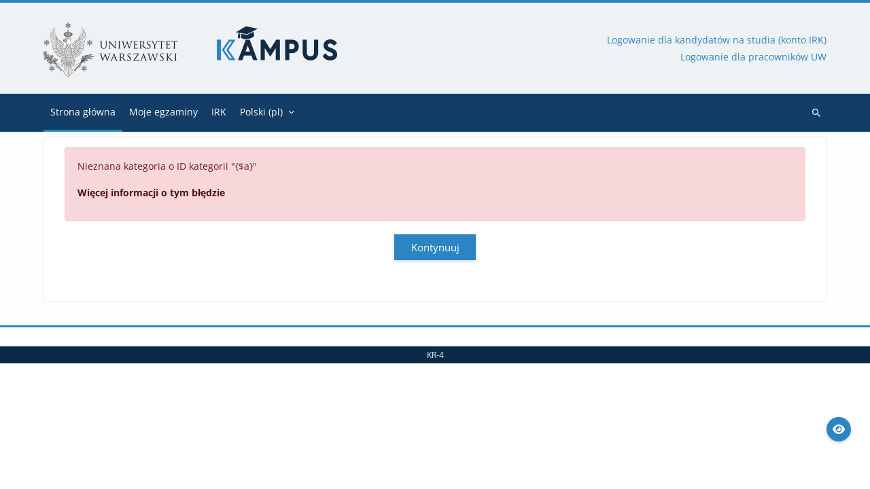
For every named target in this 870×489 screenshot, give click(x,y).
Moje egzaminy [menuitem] (163, 111)
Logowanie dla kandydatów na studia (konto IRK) (716, 39)
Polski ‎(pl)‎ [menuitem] (261, 111)
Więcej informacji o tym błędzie (151, 192)
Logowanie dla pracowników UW (753, 56)
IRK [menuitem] (218, 111)
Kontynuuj (435, 247)
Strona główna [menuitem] (83, 111)
